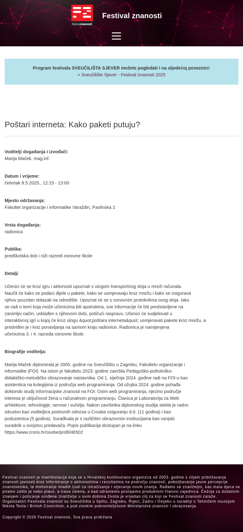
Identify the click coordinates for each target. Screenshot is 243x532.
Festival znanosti (132, 15)
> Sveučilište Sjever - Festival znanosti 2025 (121, 74)
